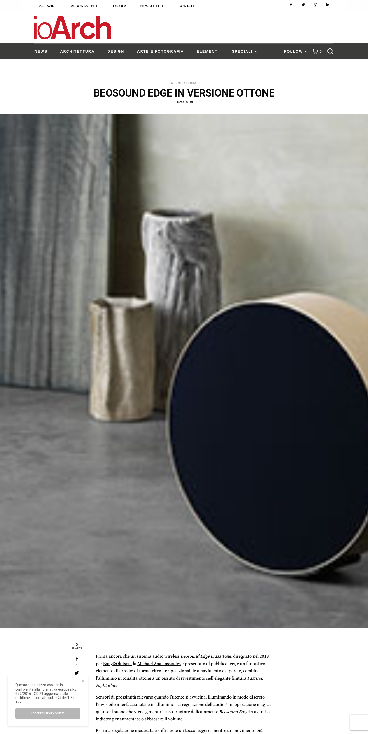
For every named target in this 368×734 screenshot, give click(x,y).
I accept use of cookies (48, 713)
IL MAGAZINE (45, 6)
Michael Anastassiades (159, 663)
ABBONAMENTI (84, 6)
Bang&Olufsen (117, 663)
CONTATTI (187, 6)
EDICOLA (118, 6)
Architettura (184, 82)
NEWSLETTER (152, 6)
